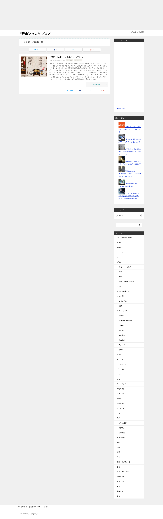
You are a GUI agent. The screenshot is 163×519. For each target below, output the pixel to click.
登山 (118, 457)
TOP (30, 507)
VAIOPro (120, 247)
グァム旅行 (123, 423)
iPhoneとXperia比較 (126, 320)
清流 (120, 306)
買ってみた (121, 481)
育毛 (118, 467)
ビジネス (69, 60)
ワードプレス (121, 384)
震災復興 (120, 491)
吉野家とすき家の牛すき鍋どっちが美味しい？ (67, 57)
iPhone (121, 315)
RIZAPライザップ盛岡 (124, 237)
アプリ (121, 350)
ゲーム (119, 286)
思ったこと (78, 60)
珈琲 (120, 277)
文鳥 (118, 413)
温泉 (118, 447)
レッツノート (121, 379)
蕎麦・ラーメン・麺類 (126, 281)
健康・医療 (121, 394)
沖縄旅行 (122, 433)
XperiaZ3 (122, 340)
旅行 (118, 418)
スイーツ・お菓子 (125, 267)
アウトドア (121, 252)
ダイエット (121, 355)
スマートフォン (122, 311)
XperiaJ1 (122, 325)
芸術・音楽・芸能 (123, 472)
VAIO (119, 242)
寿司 (120, 272)
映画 (118, 442)
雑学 (118, 486)
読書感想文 (121, 476)
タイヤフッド (120, 109)
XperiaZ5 (122, 345)
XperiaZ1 (122, 330)
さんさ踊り (121, 296)
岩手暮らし (121, 403)
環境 (118, 452)
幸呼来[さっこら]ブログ (36, 33)
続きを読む (100, 84)
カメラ (119, 257)
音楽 (118, 496)
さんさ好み (123, 301)
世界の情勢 (121, 389)
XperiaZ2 (122, 335)
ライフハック (121, 374)
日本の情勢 (121, 437)
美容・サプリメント (123, 462)
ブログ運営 (121, 369)
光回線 (119, 398)
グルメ (119, 262)
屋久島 (121, 428)
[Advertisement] (81, 15)
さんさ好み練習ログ (123, 291)
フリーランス (121, 364)
